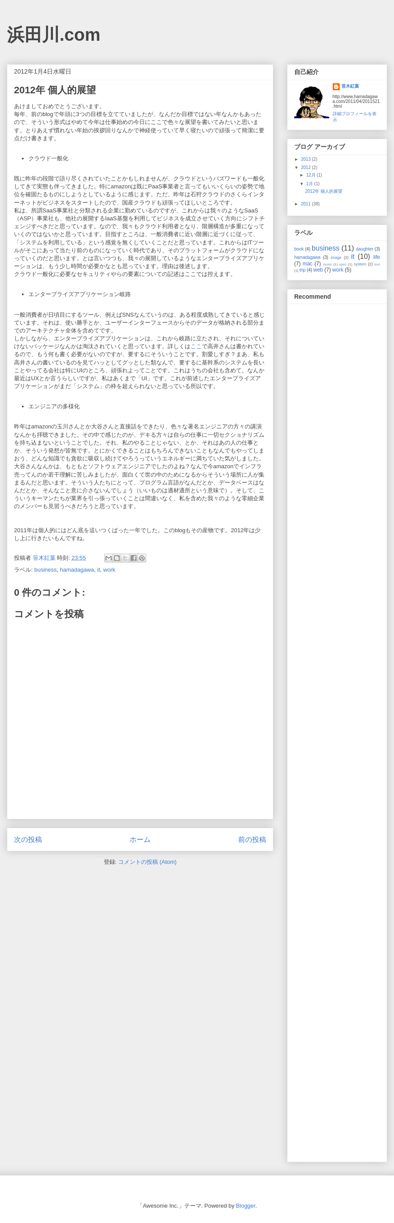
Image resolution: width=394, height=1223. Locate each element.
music (327, 264)
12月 (311, 175)
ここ (196, 346)
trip (302, 270)
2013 (306, 159)
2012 (306, 167)
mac (308, 264)
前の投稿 (252, 839)
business (45, 569)
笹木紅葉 (350, 86)
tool (377, 264)
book (299, 249)
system (360, 264)
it (98, 569)
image (336, 257)
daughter (364, 249)
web (318, 270)
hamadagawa (77, 569)
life (376, 257)
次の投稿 (28, 839)
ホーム (140, 839)
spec (343, 264)
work (109, 569)
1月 (310, 183)
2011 (306, 203)
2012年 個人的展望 (323, 191)
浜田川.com (53, 34)
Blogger (245, 1205)
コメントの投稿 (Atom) (147, 862)
